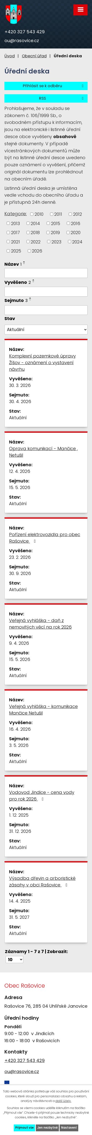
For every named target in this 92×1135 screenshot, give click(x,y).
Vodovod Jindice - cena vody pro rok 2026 (41, 795)
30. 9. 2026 (20, 573)
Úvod (9, 56)
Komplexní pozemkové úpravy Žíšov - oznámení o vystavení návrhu (42, 362)
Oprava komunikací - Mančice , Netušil (43, 451)
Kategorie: (15, 214)
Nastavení (69, 1128)
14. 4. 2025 (19, 901)
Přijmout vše (24, 1128)
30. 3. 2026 (20, 385)
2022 (35, 242)
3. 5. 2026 (18, 745)
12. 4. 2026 (19, 471)
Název (13, 264)
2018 (35, 232)
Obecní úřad (34, 56)
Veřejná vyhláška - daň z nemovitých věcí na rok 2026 (40, 623)
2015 (55, 223)
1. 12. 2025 (18, 815)
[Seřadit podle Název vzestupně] (24, 262)
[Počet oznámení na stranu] (14, 959)
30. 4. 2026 (20, 401)
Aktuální (18, 418)
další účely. (63, 1101)
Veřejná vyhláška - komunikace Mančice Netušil (43, 709)
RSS (62, 98)
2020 (75, 232)
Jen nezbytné (47, 1128)
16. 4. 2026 (20, 729)
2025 (16, 251)
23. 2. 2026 (20, 557)
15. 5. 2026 (19, 487)
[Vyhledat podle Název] (46, 273)
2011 (58, 214)
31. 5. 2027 (19, 917)
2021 (15, 242)
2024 (77, 242)
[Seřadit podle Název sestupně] (24, 264)
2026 (37, 251)
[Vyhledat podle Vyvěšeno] (46, 292)
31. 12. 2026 (20, 831)
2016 (75, 223)
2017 (15, 232)
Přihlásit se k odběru (54, 86)
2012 (77, 214)
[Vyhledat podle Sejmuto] (46, 310)
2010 (39, 214)
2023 (56, 242)
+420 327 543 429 (24, 32)
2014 (35, 223)
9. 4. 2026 (19, 643)
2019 (55, 232)
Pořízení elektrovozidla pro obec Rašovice (44, 537)
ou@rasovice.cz (21, 40)
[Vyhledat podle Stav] (46, 330)
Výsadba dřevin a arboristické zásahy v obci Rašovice (42, 881)
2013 (15, 223)
